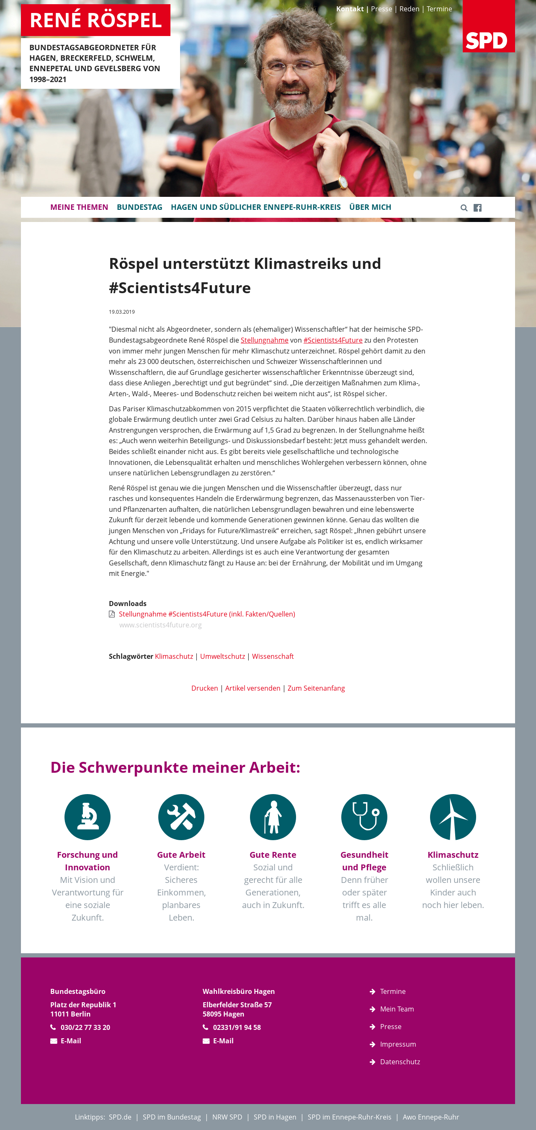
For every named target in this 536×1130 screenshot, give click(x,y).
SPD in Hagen (275, 1117)
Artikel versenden (253, 688)
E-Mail (71, 1040)
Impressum (398, 1044)
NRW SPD (227, 1117)
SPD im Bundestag (172, 1117)
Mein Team (397, 1009)
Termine (439, 8)
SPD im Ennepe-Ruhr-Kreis (350, 1117)
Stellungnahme (265, 340)
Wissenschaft (273, 656)
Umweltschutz (222, 656)
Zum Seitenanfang (316, 688)
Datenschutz (400, 1061)
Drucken (204, 688)
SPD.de (120, 1117)
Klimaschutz (174, 656)
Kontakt (350, 8)
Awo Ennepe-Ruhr (431, 1117)
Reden (409, 8)
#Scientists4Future (333, 340)
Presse (381, 8)
